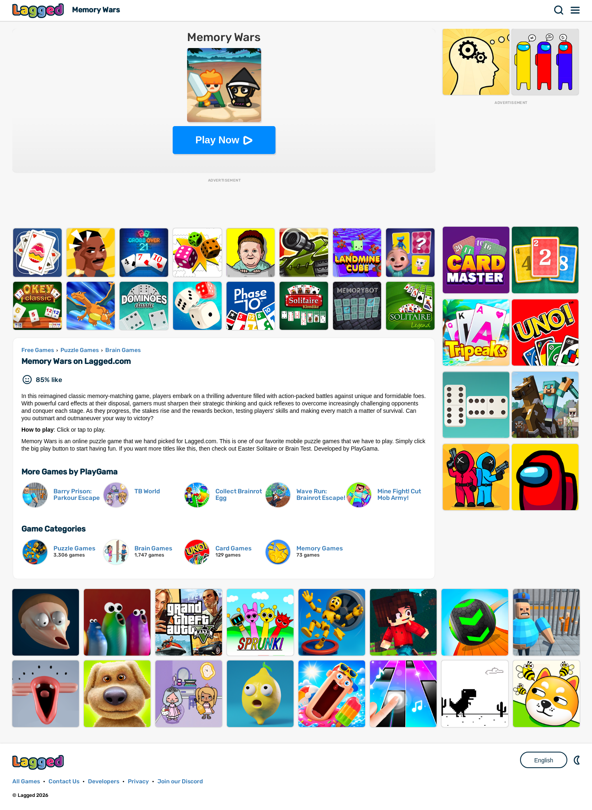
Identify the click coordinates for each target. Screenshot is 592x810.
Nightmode (577, 760)
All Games (26, 781)
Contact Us (64, 781)
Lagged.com (39, 762)
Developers (103, 781)
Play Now (217, 139)
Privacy (138, 781)
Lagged (39, 10)
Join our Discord (180, 781)
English (543, 760)
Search (559, 10)
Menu (575, 10)
